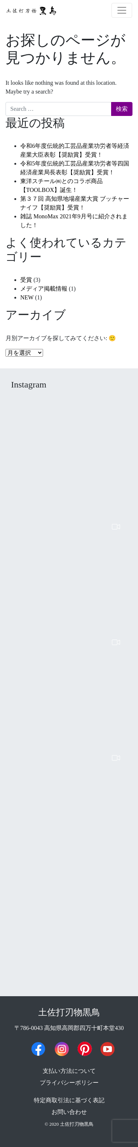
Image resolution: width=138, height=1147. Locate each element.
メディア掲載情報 (43, 288)
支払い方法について (69, 1071)
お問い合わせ (69, 1112)
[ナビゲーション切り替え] (122, 10)
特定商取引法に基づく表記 (69, 1100)
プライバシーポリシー (69, 1082)
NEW (26, 297)
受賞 (26, 280)
